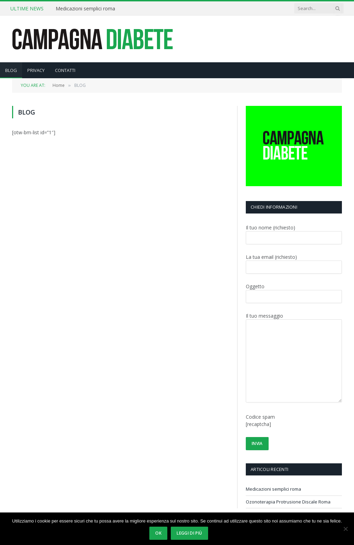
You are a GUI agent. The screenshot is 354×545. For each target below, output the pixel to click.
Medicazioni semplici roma (85, 9)
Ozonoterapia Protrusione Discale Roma (288, 502)
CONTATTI (65, 70)
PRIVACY (36, 70)
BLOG (11, 70)
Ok (158, 533)
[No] (345, 528)
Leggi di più (189, 533)
